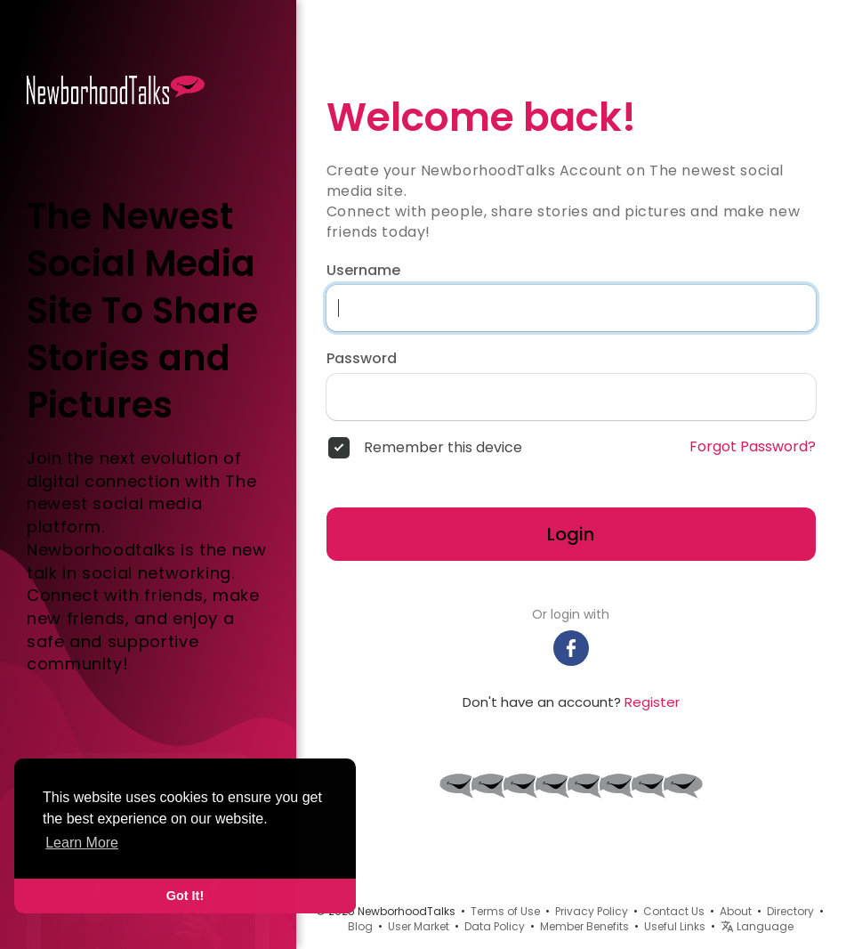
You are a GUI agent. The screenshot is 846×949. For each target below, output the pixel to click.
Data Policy (494, 926)
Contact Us (674, 911)
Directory (790, 911)
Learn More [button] (81, 842)
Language (757, 926)
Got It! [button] (185, 895)
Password (361, 359)
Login (570, 534)
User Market (418, 926)
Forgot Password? (752, 447)
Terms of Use (505, 911)
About (736, 911)
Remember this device (443, 448)
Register (652, 702)
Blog (360, 926)
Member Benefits (584, 926)
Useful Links (674, 926)
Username (363, 270)
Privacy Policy (591, 911)
